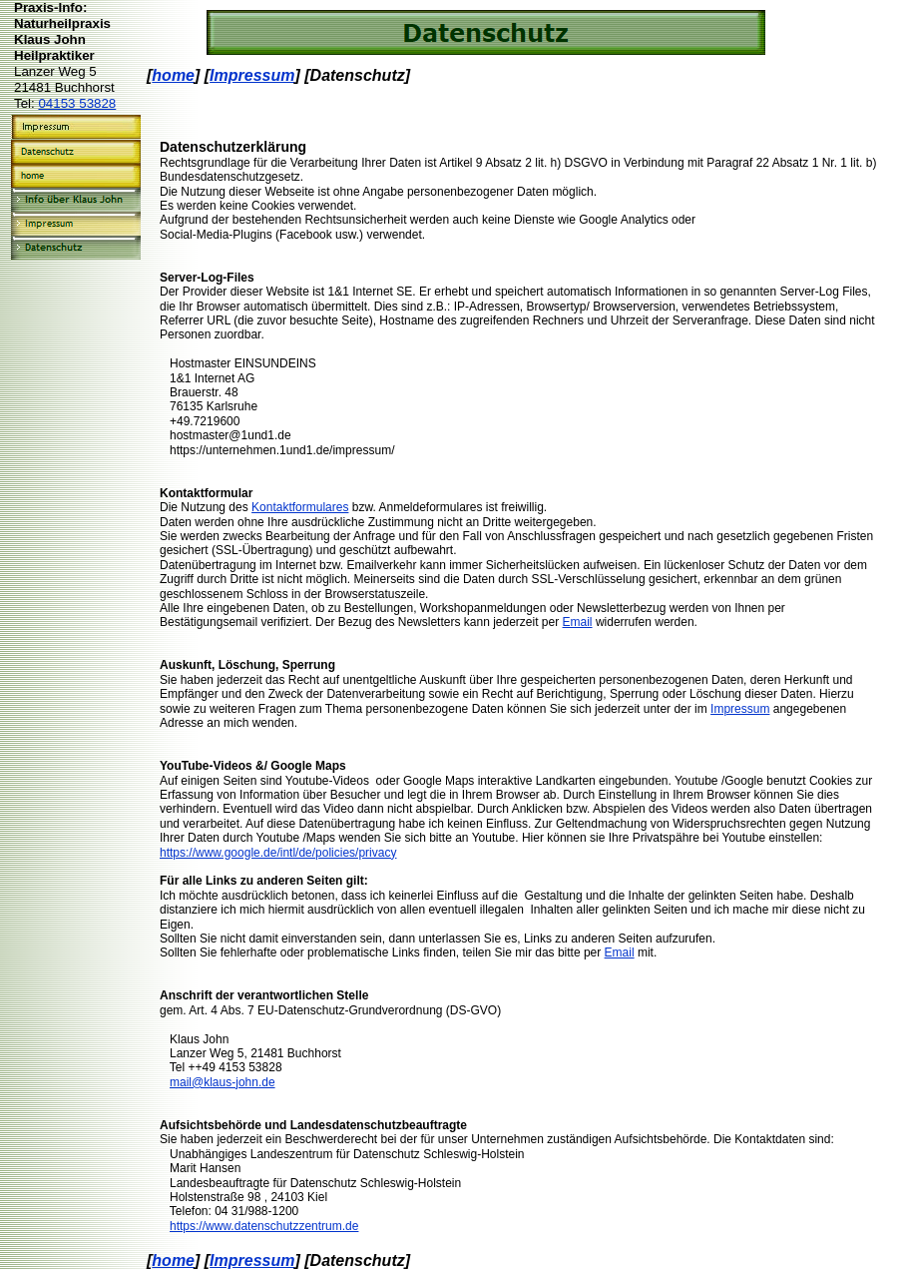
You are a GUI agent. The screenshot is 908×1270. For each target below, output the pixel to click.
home (173, 75)
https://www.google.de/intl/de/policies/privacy (278, 853)
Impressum (252, 75)
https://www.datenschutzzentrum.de (264, 1226)
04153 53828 (77, 103)
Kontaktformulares (299, 507)
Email (578, 622)
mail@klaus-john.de (222, 1082)
